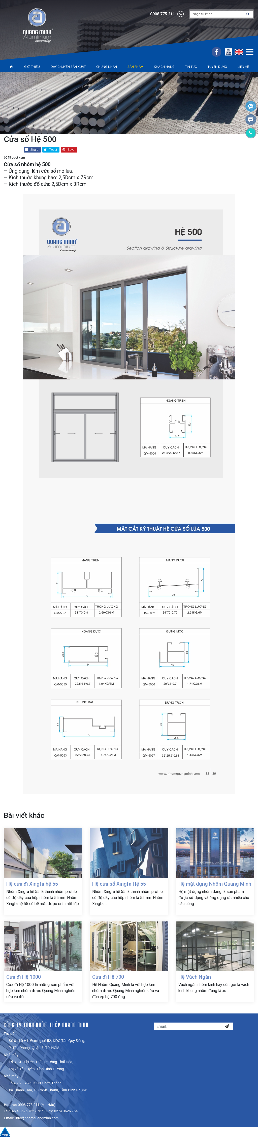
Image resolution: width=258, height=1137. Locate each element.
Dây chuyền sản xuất (68, 67)
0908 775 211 (162, 14)
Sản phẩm (135, 67)
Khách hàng (164, 67)
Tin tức (191, 67)
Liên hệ (243, 67)
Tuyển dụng (217, 67)
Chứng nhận (106, 67)
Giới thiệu (32, 67)
